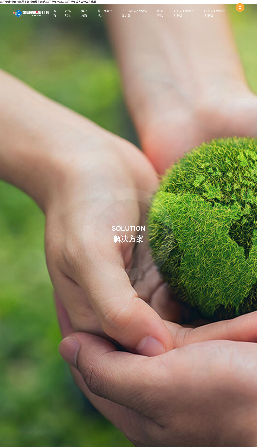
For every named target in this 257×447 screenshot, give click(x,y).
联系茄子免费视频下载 (214, 13)
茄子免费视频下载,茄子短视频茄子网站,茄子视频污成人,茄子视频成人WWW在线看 (48, 1)
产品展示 (68, 13)
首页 (54, 13)
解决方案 (84, 13)
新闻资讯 (160, 13)
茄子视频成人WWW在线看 (134, 13)
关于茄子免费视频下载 (183, 13)
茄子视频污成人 (105, 13)
